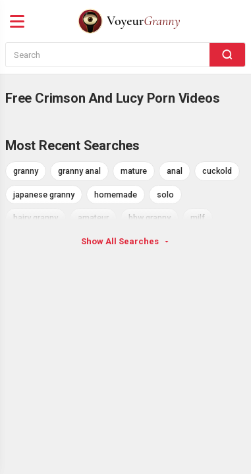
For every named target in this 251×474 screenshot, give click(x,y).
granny (25, 171)
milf (197, 218)
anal (174, 171)
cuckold (217, 171)
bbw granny (149, 218)
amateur (93, 218)
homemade (115, 194)
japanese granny (43, 194)
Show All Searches (126, 241)
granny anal (79, 171)
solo (165, 194)
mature (134, 171)
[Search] (227, 54)
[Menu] (17, 21)
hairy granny (35, 218)
